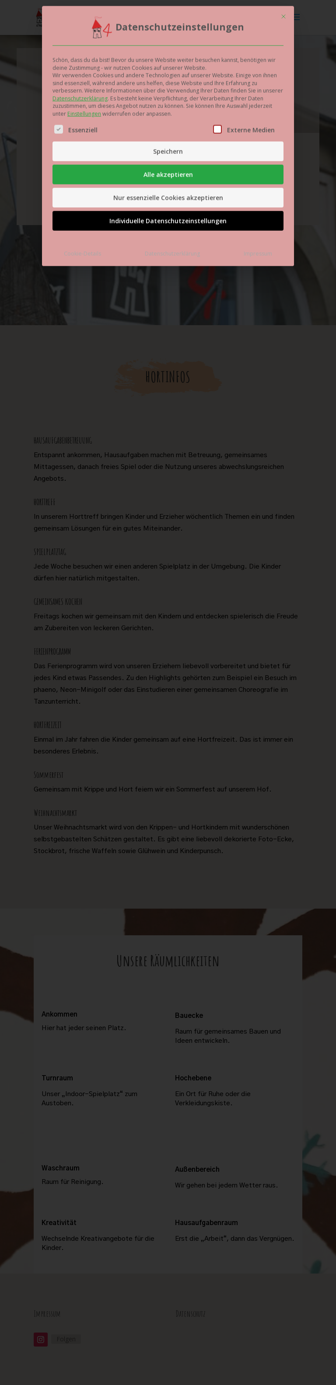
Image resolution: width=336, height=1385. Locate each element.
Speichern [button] (168, 87)
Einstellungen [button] (84, 48)
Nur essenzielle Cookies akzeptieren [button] (168, 133)
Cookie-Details (82, 189)
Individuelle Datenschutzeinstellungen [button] (168, 156)
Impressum (258, 189)
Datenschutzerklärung (80, 33)
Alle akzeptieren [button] (168, 110)
